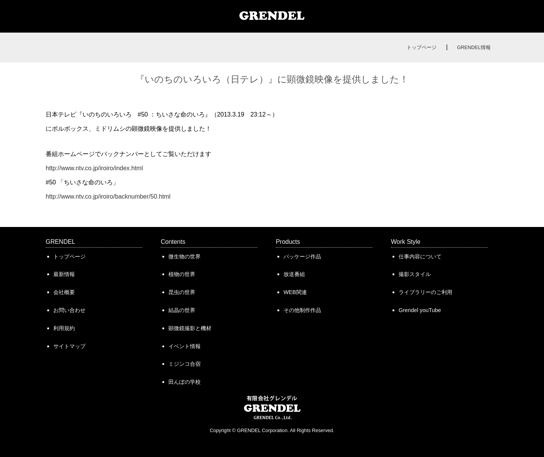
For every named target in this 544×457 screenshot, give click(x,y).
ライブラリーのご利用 (425, 292)
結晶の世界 (181, 310)
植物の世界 (181, 274)
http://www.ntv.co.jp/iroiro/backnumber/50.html (108, 196)
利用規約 (64, 328)
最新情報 (64, 274)
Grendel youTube (420, 310)
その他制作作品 (302, 310)
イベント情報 (184, 346)
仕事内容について (420, 256)
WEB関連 (295, 292)
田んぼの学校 (184, 382)
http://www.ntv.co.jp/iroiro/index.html (94, 168)
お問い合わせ (69, 310)
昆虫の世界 (181, 292)
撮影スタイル (415, 274)
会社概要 (64, 292)
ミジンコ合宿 (184, 364)
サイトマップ (69, 346)
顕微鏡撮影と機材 (189, 328)
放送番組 (294, 274)
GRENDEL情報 (474, 47)
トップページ (422, 47)
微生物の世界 (184, 256)
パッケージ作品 (302, 256)
